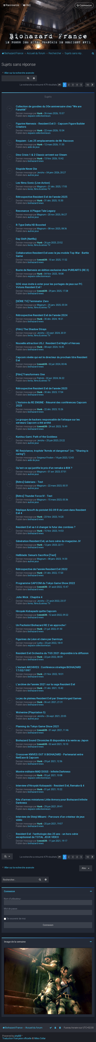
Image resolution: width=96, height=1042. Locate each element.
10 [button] (87, 85)
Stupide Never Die (26, 168)
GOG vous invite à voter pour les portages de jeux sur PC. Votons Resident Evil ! (49, 285)
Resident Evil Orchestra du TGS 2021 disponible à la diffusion (52, 653)
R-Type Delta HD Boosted (31, 224)
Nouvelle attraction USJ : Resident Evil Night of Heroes (48, 343)
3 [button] (72, 85)
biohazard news (36, 161)
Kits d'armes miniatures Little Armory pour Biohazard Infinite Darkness (51, 801)
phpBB (18, 1036)
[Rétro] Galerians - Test (29, 481)
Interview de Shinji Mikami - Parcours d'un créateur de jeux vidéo (50, 818)
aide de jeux (34, 147)
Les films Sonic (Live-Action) (33, 182)
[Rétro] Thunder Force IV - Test (34, 495)
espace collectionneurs (39, 116)
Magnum (41, 186)
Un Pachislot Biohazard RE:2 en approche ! (41, 625)
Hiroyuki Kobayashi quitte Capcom (36, 611)
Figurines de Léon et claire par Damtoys (39, 639)
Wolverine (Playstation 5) (30, 712)
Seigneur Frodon (45, 457)
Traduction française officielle (17, 1038)
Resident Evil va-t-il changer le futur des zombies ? (45, 527)
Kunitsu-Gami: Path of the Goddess (36, 436)
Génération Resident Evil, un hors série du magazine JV (48, 541)
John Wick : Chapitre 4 (29, 597)
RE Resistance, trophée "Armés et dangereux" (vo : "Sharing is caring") (52, 452)
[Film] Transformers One (30, 374)
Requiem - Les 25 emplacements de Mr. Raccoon (45, 140)
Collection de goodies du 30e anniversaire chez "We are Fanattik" (48, 108)
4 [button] (76, 85)
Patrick (40, 378)
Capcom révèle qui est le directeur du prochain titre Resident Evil (51, 359)
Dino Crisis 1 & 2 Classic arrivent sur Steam (41, 154)
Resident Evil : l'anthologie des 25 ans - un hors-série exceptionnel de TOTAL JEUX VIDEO (47, 835)
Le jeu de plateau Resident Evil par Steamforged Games (48, 698)
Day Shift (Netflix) (26, 238)
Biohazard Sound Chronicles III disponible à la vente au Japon (52, 740)
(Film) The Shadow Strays (31, 329)
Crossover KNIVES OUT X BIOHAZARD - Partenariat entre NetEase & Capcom (49, 756)
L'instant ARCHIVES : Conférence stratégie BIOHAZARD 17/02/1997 (48, 669)
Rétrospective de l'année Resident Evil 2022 (41, 569)
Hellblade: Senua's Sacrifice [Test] (36, 555)
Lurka (40, 643)
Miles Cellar (40, 1038)
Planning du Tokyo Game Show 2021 (37, 726)
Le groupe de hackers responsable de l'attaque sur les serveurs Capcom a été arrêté (48, 421)
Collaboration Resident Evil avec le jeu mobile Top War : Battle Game (52, 254)
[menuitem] (26, 5)
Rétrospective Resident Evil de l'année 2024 (41, 315)
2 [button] (68, 85)
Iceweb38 (42, 259)
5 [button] (81, 85)
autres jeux (33, 175)
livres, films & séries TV (39, 189)
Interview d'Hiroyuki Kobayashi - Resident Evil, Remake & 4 (50, 785)
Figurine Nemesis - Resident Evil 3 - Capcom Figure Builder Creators (50, 125)
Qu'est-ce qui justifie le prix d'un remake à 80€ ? (44, 467)
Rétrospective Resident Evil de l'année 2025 (41, 196)
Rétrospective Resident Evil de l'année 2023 (41, 388)
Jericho (40, 172)
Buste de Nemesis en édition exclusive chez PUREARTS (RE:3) (52, 270)
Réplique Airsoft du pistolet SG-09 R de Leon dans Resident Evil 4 (51, 511)
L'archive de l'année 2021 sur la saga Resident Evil (45, 684)
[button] (59, 84)
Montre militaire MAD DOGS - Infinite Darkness (43, 771)
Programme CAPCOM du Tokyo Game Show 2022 (45, 583)
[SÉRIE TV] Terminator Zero (32, 301)
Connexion (9, 891)
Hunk (39, 113)
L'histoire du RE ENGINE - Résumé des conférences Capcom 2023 (51, 404)
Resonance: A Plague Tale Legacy (35, 210)
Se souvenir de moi (16, 918)
